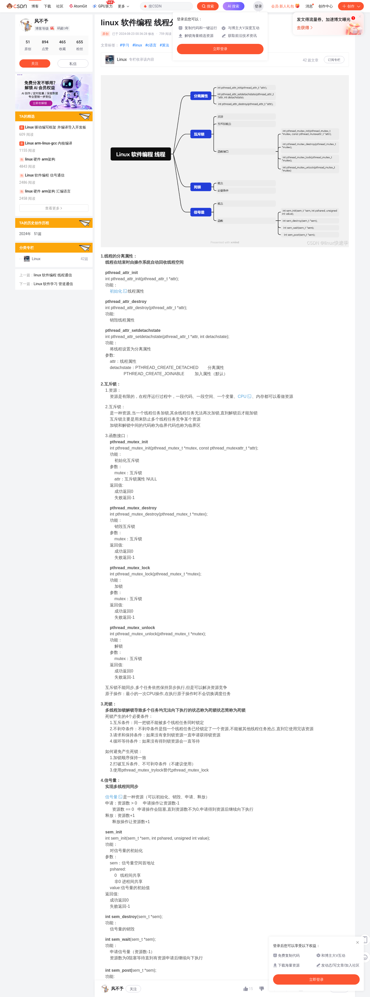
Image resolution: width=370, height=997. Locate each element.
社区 (59, 6)
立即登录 (220, 49)
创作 (351, 6)
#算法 (164, 45)
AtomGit (78, 6)
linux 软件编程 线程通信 (53, 274)
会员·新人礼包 (285, 5)
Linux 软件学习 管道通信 (53, 283)
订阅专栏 (334, 60)
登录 (258, 6)
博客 (35, 6)
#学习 (124, 45)
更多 (123, 6)
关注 (34, 63)
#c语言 (151, 45)
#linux (137, 45)
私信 (73, 64)
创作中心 (325, 6)
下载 (47, 6)
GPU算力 (103, 5)
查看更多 (54, 208)
